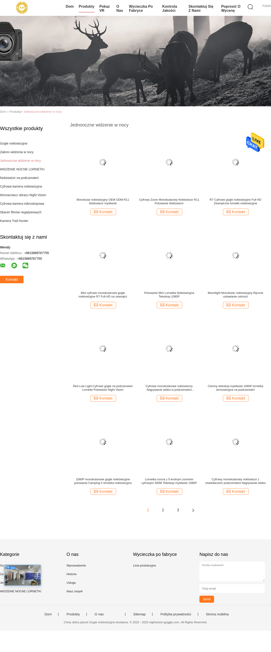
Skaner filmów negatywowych (21, 212)
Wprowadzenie (76, 565)
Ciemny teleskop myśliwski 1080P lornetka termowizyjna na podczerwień (235, 387)
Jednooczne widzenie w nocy (43, 111)
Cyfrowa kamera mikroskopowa (22, 203)
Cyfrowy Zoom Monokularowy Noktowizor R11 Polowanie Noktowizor (169, 201)
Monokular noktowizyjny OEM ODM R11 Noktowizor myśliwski (103, 201)
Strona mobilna (217, 614)
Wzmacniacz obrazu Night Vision (23, 195)
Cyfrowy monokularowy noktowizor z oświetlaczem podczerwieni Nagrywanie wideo (235, 481)
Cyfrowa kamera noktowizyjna (21, 186)
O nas (119, 8)
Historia (71, 574)
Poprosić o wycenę (230, 8)
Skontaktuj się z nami (201, 8)
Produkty (86, 6)
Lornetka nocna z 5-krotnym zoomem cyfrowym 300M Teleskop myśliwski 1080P (169, 481)
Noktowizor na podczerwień (19, 178)
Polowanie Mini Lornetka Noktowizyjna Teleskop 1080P (169, 294)
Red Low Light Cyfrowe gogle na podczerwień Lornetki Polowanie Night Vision (103, 387)
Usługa (70, 582)
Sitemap (139, 614)
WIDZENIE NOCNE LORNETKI (22, 169)
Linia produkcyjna (144, 565)
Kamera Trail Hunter (14, 221)
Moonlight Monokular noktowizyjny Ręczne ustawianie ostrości (235, 294)
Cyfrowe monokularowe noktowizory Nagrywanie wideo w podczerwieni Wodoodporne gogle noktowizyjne (169, 388)
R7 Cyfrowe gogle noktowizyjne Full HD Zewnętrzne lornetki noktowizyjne (235, 201)
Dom (70, 6)
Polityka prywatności (175, 614)
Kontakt (12, 279)
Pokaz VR (104, 8)
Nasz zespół (74, 591)
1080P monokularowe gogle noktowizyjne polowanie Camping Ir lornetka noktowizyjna (103, 481)
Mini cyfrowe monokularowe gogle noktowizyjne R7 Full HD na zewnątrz (103, 294)
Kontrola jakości (169, 8)
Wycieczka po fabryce (141, 8)
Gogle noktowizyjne (13, 143)
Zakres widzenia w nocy (17, 152)
